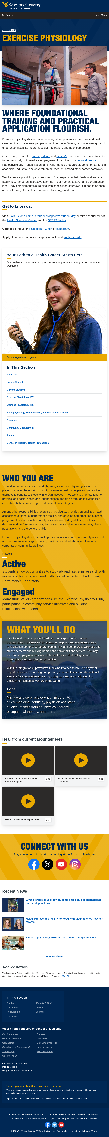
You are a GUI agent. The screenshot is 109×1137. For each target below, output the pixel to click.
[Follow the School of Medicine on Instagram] (75, 864)
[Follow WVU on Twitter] (54, 1125)
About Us (12, 374)
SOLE (82, 1119)
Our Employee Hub (47, 1043)
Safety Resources (31, 1099)
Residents (12, 1007)
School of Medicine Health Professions (28, 443)
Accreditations (14, 1114)
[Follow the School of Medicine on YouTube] (61, 864)
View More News (54, 956)
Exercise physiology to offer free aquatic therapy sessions (61, 937)
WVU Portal (16, 1119)
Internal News (44, 1047)
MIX (68, 1119)
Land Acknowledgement (55, 1114)
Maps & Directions (12, 1038)
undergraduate (41, 156)
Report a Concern (13, 1099)
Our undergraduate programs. (22, 357)
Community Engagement (20, 427)
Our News (42, 1038)
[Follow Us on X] (47, 864)
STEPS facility (57, 220)
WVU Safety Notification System (44, 1119)
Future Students (15, 382)
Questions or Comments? (16, 1047)
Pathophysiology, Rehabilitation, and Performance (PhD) (37, 412)
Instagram (62, 228)
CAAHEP (65, 976)
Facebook (35, 228)
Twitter (47, 228)
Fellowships (13, 1012)
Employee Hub (91, 1119)
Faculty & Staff (44, 1003)
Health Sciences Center (22, 220)
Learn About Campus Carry (75, 1099)
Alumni (10, 435)
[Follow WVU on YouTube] (61, 1125)
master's (62, 156)
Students (9, 30)
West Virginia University (26, 1131)
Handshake (26, 1119)
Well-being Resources (51, 1099)
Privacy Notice (39, 1114)
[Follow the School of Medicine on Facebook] (34, 864)
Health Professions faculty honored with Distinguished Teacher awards (64, 920)
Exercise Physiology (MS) (20, 405)
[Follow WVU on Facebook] (48, 1125)
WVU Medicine (45, 1051)
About (39, 1007)
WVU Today (61, 1119)
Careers (41, 1034)
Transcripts (8, 1051)
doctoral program (87, 160)
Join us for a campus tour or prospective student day (43, 216)
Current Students (16, 389)
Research (12, 420)
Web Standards (27, 1114)
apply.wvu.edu (72, 237)
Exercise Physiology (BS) (20, 397)
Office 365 (75, 1119)
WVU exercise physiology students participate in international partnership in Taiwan (63, 901)
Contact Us (8, 1043)
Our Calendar (9, 1056)
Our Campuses (10, 1034)
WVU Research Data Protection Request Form (82, 1114)
